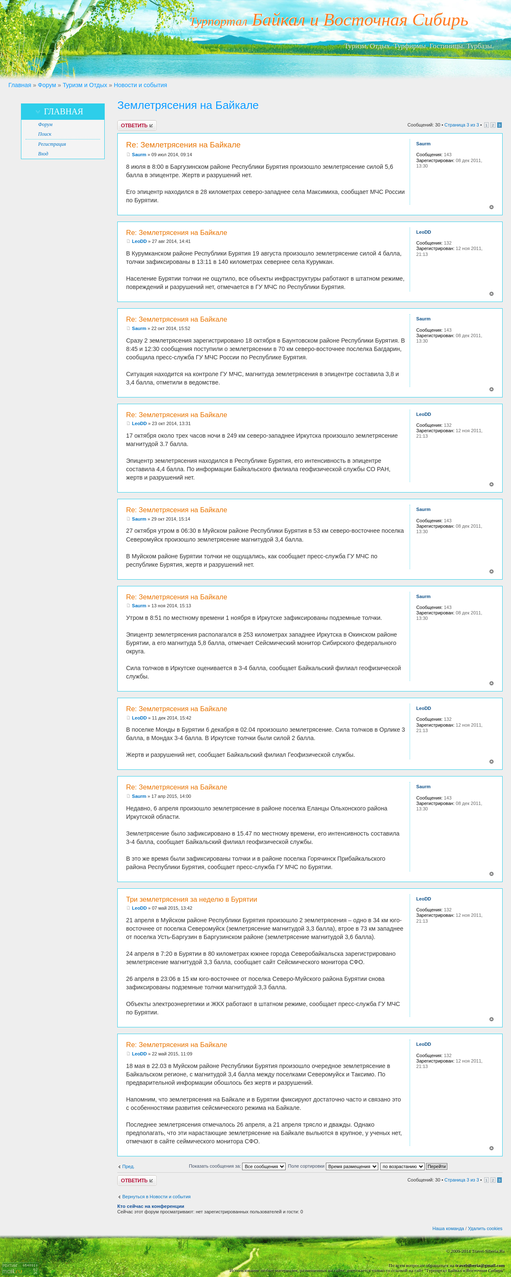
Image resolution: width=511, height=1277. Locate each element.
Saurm (139, 154)
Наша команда (448, 1228)
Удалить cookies (485, 1228)
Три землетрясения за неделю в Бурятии (191, 899)
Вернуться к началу (491, 207)
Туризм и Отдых (85, 85)
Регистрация (52, 144)
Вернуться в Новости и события (156, 1196)
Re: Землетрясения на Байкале (183, 144)
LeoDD (139, 241)
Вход (43, 154)
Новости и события (140, 85)
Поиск (45, 134)
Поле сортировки (333, 1166)
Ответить (137, 125)
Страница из (461, 124)
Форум (47, 85)
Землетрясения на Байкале (188, 105)
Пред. (128, 1166)
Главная (19, 85)
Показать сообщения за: (237, 1166)
